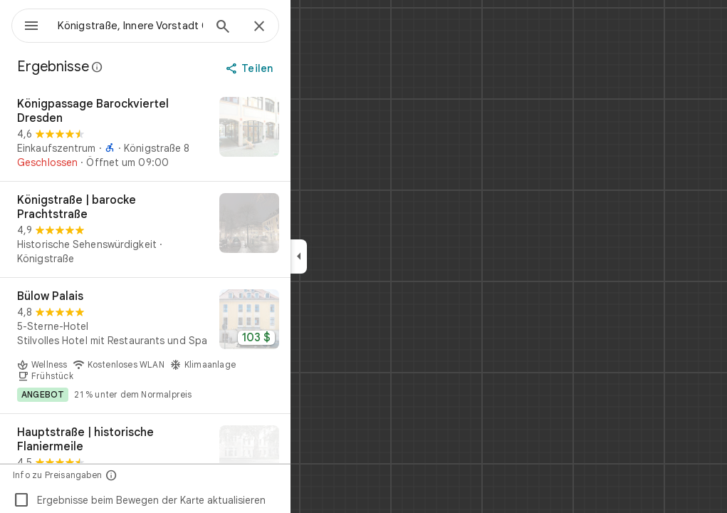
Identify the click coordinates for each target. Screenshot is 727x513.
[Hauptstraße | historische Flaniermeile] (196, 461)
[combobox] (167, 25)
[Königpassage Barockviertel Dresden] (196, 133)
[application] (363, 256)
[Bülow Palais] (196, 345)
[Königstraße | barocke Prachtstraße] (196, 229)
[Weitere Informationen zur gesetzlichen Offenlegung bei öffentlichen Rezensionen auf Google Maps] (149, 67)
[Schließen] (310, 27)
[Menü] (25, 24)
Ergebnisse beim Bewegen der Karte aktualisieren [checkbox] (190, 500)
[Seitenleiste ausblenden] (350, 256)
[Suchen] (274, 27)
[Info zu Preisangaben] (163, 475)
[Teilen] (302, 68)
